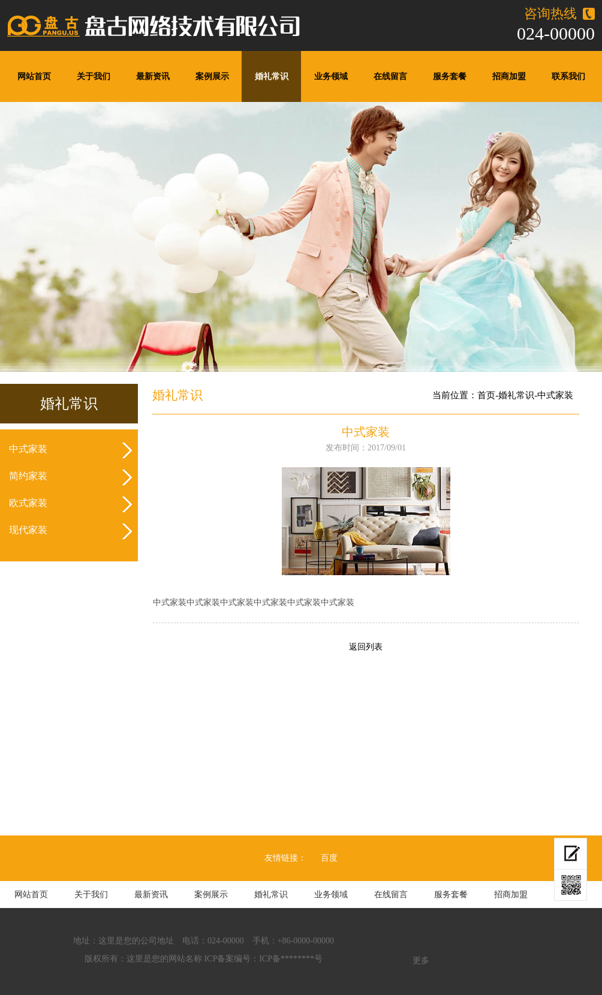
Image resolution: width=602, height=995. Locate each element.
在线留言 (390, 76)
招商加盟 (509, 76)
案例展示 (212, 76)
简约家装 (28, 476)
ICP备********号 (291, 958)
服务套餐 (449, 76)
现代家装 (28, 530)
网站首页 (34, 76)
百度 (329, 857)
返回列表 (366, 646)
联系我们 (568, 76)
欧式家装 (28, 503)
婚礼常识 (271, 76)
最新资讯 (153, 76)
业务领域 (331, 76)
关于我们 (93, 76)
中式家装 (28, 449)
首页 (486, 395)
